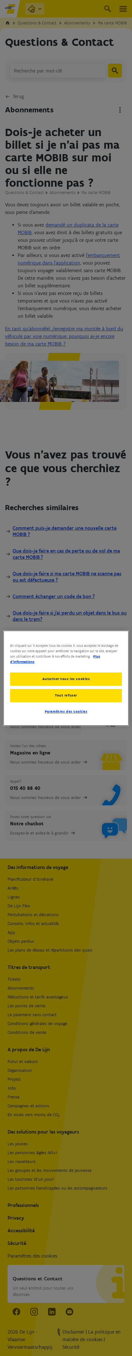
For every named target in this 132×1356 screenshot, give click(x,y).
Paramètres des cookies (66, 711)
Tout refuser (66, 695)
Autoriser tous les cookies (66, 679)
